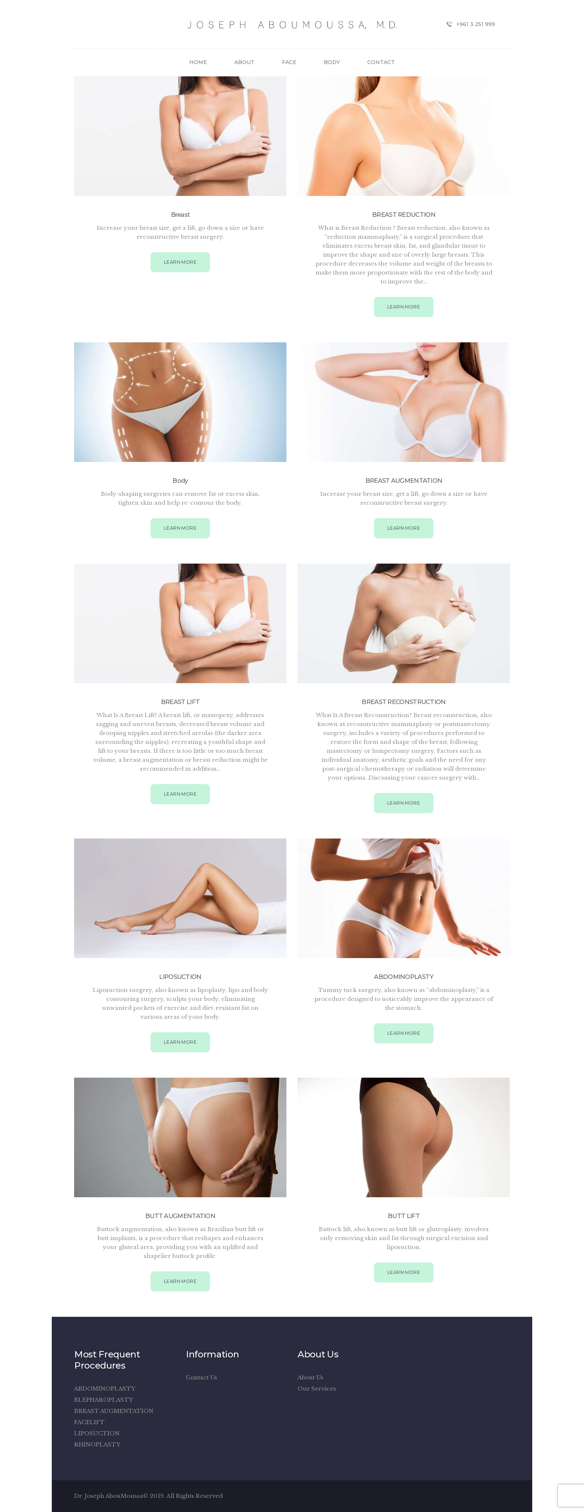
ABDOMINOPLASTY (403, 976)
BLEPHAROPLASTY (103, 1399)
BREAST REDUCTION (403, 214)
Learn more (180, 262)
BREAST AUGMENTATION (403, 480)
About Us (310, 1377)
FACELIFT (89, 1422)
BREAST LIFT (180, 702)
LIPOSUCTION (180, 976)
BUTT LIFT (404, 1216)
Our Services (317, 1388)
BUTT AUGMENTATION (180, 1216)
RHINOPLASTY (97, 1444)
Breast (180, 214)
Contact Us (201, 1377)
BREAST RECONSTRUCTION (403, 702)
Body (180, 480)
